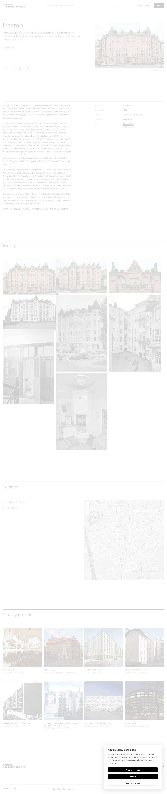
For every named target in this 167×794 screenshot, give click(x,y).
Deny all (145, 776)
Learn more (112, 770)
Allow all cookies (120, 776)
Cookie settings (133, 783)
